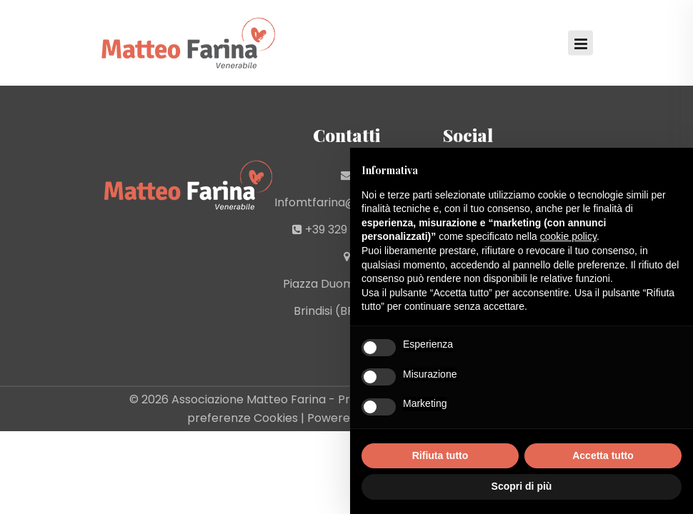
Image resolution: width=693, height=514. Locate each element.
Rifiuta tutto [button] (440, 455)
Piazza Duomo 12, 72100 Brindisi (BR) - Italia (347, 297)
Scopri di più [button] (522, 486)
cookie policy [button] (568, 236)
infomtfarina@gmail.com (346, 202)
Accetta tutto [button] (603, 455)
